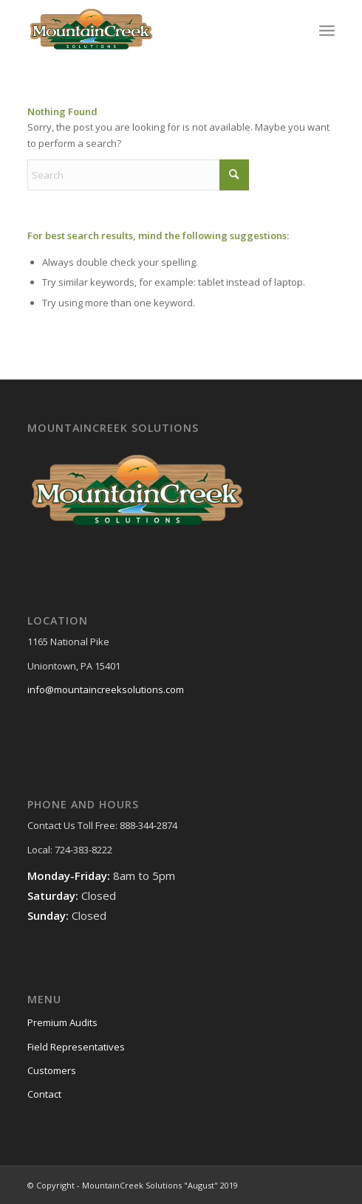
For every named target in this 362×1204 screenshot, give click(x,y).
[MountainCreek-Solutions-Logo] (150, 29)
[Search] (138, 174)
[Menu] (327, 29)
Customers (51, 1070)
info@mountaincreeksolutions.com (105, 689)
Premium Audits (62, 1022)
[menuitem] (327, 29)
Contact (44, 1094)
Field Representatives (76, 1046)
